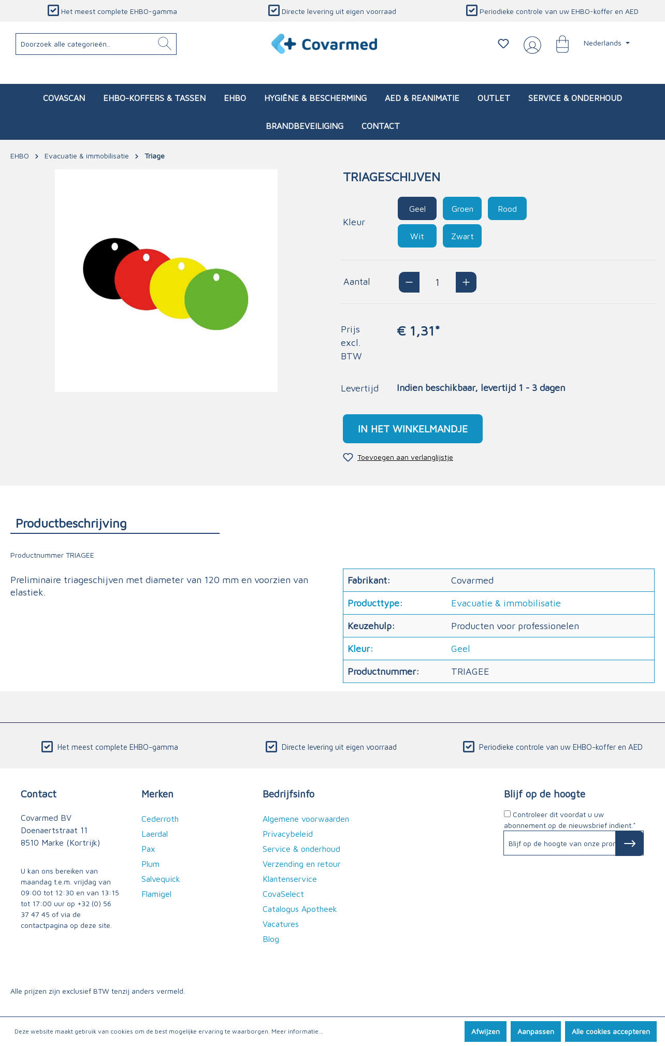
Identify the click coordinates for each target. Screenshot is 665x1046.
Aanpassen (535, 1031)
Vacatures (281, 923)
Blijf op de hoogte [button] (544, 794)
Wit (417, 236)
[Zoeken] (165, 44)
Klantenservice (290, 878)
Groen (462, 208)
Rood (507, 208)
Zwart (462, 236)
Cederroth (160, 818)
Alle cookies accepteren (611, 1031)
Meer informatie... (297, 1031)
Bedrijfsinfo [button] (288, 794)
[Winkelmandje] (557, 43)
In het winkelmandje (413, 428)
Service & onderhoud (301, 848)
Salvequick (160, 878)
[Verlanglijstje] (503, 43)
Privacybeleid (288, 833)
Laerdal (154, 833)
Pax (148, 848)
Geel (417, 208)
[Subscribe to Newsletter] (629, 843)
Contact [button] (38, 794)
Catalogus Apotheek (300, 908)
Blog (271, 938)
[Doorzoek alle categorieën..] (96, 44)
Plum (150, 863)
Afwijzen (485, 1031)
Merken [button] (157, 794)
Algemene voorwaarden (306, 818)
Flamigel (156, 893)
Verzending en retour (302, 863)
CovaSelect (283, 893)
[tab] (115, 523)
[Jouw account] (530, 44)
